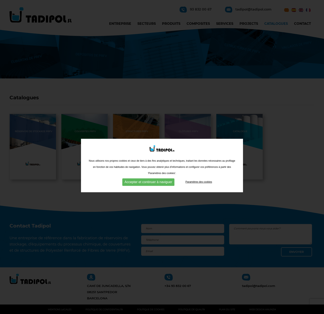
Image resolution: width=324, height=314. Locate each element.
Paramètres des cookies (198, 185)
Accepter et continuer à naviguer (148, 185)
